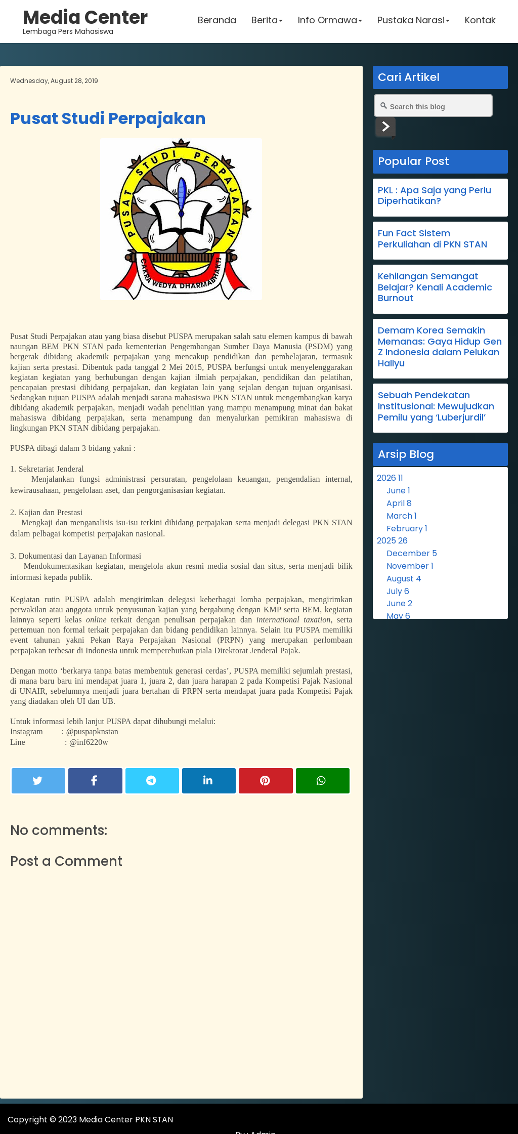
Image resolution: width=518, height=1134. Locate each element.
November (410, 566)
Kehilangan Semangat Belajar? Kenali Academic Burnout (435, 287)
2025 (392, 541)
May (398, 616)
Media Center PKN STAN (126, 1119)
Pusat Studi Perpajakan (108, 118)
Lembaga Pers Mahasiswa (86, 22)
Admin (494, 1119)
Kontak (478, 22)
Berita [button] (265, 22)
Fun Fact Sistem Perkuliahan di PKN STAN (432, 238)
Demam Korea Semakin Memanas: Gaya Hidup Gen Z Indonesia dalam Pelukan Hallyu (440, 346)
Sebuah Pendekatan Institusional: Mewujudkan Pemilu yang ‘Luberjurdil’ (436, 406)
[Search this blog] (433, 105)
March (401, 516)
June (398, 490)
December (411, 553)
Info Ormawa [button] (328, 22)
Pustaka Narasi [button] (412, 22)
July (397, 591)
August (403, 578)
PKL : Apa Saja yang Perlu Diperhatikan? (434, 195)
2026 (390, 478)
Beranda (215, 22)
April (399, 503)
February (406, 528)
